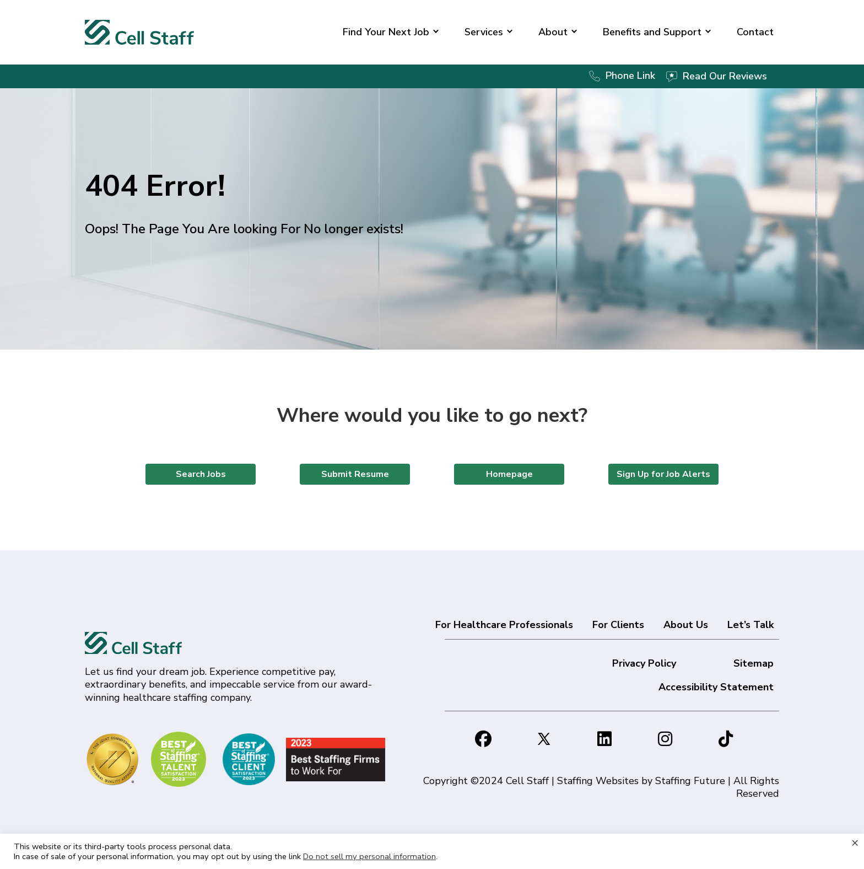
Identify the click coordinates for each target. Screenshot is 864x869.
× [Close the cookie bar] (854, 842)
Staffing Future (690, 780)
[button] (435, 32)
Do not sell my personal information (369, 856)
